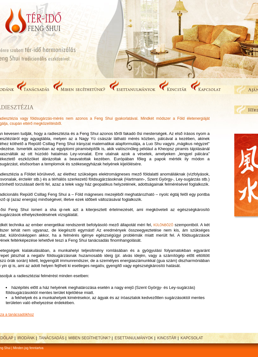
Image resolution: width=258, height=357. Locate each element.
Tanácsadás (51, 338)
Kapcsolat (192, 338)
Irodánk (26, 338)
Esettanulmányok (134, 338)
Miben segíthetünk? (89, 338)
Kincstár (166, 338)
